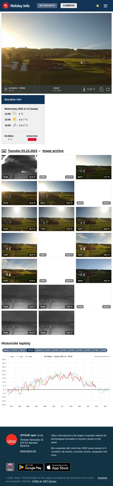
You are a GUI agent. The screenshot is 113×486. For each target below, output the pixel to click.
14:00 (71, 350)
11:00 (46, 350)
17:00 (95, 350)
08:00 (22, 350)
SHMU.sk (37, 481)
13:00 (62, 350)
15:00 (79, 350)
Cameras (69, 5)
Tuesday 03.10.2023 (24, 151)
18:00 (103, 350)
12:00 (54, 350)
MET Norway (49, 481)
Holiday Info (12, 3)
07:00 (14, 350)
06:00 (6, 350)
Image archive (53, 151)
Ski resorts (47, 5)
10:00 (38, 350)
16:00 (87, 350)
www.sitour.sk (28, 451)
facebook (102, 478)
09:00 (30, 350)
